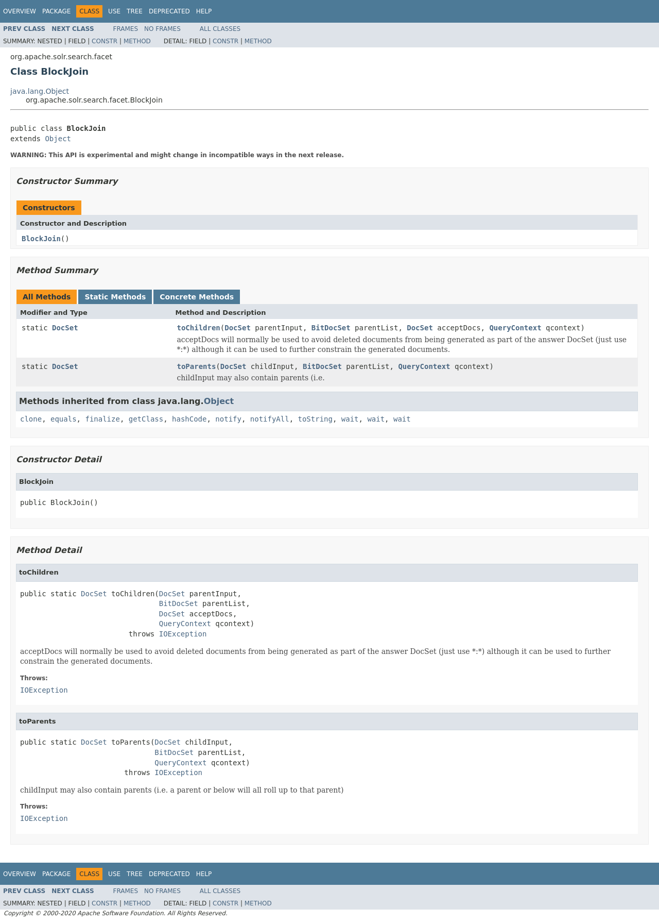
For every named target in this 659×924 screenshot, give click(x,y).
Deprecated (169, 11)
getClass (146, 419)
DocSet (65, 328)
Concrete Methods (197, 297)
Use (114, 11)
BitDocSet (331, 328)
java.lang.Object (39, 91)
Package (56, 11)
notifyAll (269, 419)
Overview (19, 11)
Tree (135, 11)
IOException (183, 634)
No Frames (162, 28)
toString (315, 419)
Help (204, 11)
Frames (125, 28)
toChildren (198, 328)
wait (350, 419)
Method (137, 41)
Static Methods (115, 297)
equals (63, 419)
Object (58, 139)
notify (228, 419)
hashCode (189, 419)
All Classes (220, 28)
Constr (104, 41)
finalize (102, 419)
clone (31, 419)
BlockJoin (41, 238)
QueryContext (515, 328)
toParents (196, 366)
